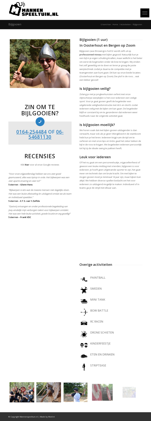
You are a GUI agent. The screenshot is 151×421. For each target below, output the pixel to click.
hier (27, 164)
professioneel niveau (90, 54)
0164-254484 (31, 132)
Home (115, 24)
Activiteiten (125, 24)
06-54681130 (46, 134)
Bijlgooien (14, 24)
